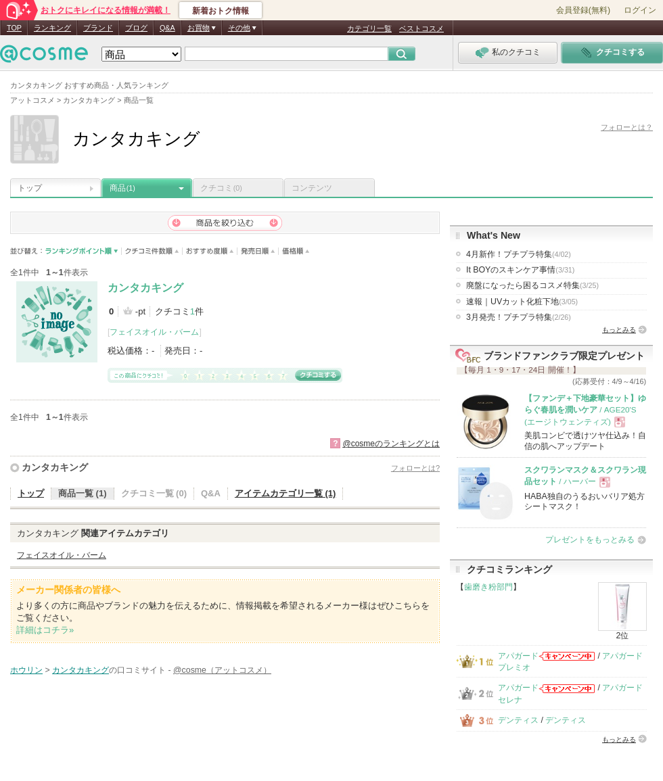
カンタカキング (145, 287)
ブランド (98, 28)
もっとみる (619, 329)
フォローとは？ (627, 127)
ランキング (52, 28)
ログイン (640, 10)
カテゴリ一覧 (369, 28)
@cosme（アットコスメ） (222, 670)
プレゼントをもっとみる (590, 539)
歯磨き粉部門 (488, 587)
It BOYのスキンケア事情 (520, 270)
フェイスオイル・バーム (154, 332)
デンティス (518, 720)
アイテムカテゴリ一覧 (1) (285, 493)
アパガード (518, 656)
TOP (14, 28)
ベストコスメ (421, 28)
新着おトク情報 (220, 11)
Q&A (167, 28)
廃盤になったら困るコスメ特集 (532, 285)
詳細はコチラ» (45, 630)
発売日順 (258, 251)
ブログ (136, 28)
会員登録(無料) (583, 10)
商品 (122, 188)
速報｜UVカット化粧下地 (522, 301)
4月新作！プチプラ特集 (518, 254)
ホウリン (26, 670)
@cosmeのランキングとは (391, 443)
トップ (30, 188)
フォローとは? (415, 468)
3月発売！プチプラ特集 (518, 317)
